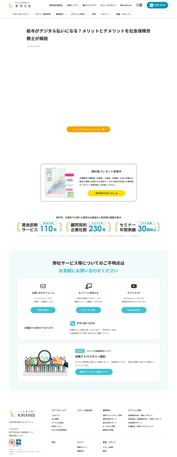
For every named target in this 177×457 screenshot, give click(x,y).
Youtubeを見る (134, 310)
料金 (94, 14)
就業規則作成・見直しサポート (140, 415)
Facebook (125, 5)
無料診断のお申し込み (106, 193)
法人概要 (55, 419)
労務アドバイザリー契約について (94, 372)
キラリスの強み (58, 422)
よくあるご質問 (109, 426)
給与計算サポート (110, 422)
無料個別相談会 (55, 5)
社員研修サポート (135, 422)
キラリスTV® (89, 5)
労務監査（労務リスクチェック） (141, 426)
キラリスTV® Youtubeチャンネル (88, 129)
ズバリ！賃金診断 (43, 14)
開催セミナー (82, 447)
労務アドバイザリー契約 (112, 415)
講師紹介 (80, 451)
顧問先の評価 (108, 430)
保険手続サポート (110, 419)
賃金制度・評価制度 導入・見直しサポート (145, 419)
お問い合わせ (157, 5)
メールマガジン (108, 5)
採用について (72, 5)
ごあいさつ (56, 415)
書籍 (104, 451)
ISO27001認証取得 (59, 430)
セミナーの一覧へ (88, 310)
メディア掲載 (108, 447)
